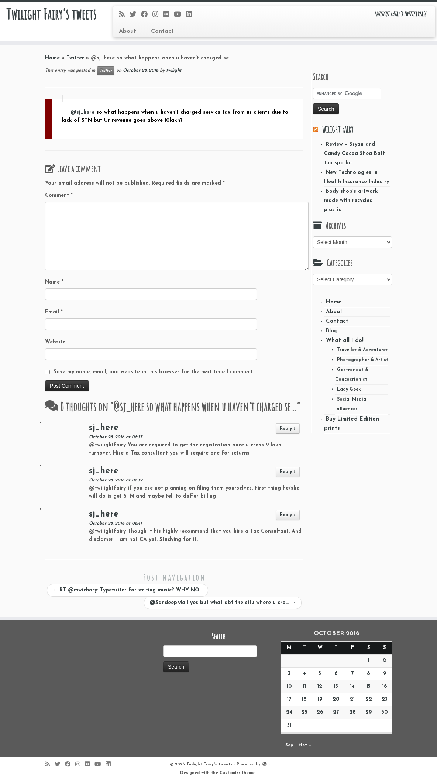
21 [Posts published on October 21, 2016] (352, 699)
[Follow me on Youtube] (180, 14)
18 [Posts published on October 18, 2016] (304, 699)
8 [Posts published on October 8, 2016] (368, 673)
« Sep (287, 745)
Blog (332, 331)
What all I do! (345, 340)
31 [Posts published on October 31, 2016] (289, 725)
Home (52, 58)
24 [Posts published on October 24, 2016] (289, 712)
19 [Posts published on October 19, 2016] (320, 699)
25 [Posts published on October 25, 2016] (304, 712)
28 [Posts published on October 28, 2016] (352, 712)
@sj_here (82, 112)
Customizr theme (237, 773)
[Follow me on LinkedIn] (191, 14)
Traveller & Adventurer (362, 350)
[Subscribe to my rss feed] (124, 14)
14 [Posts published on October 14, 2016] (352, 686)
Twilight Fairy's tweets (51, 15)
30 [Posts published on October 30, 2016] (385, 712)
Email (54, 312)
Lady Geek (349, 389)
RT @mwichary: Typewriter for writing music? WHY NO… (127, 590)
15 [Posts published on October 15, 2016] (369, 686)
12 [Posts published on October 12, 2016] (319, 686)
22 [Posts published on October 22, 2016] (368, 699)
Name (54, 282)
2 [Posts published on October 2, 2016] (384, 660)
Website (55, 342)
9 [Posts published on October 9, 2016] (384, 673)
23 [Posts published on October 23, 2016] (385, 699)
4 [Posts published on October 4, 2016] (304, 673)
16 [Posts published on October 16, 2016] (384, 686)
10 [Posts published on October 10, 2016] (289, 686)
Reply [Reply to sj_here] (288, 428)
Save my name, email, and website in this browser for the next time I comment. (154, 372)
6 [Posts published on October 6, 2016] (335, 673)
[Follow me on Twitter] (135, 14)
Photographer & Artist (362, 360)
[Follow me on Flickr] (168, 14)
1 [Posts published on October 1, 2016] (368, 660)
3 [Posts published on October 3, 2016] (289, 673)
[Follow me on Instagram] (157, 14)
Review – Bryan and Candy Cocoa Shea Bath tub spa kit (355, 154)
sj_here (103, 428)
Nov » (305, 745)
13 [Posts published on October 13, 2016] (336, 686)
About (127, 31)
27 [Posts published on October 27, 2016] (336, 712)
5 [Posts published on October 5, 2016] (320, 673)
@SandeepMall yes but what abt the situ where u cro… (222, 603)
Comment (59, 195)
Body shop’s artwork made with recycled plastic (351, 201)
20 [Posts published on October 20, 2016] (336, 699)
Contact (162, 31)
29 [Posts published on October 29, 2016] (368, 712)
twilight (174, 70)
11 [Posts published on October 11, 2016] (304, 686)
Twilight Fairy (336, 129)
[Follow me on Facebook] (146, 14)
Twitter (75, 58)
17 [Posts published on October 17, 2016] (289, 699)
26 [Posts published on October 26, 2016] (320, 712)
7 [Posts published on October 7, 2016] (352, 673)
